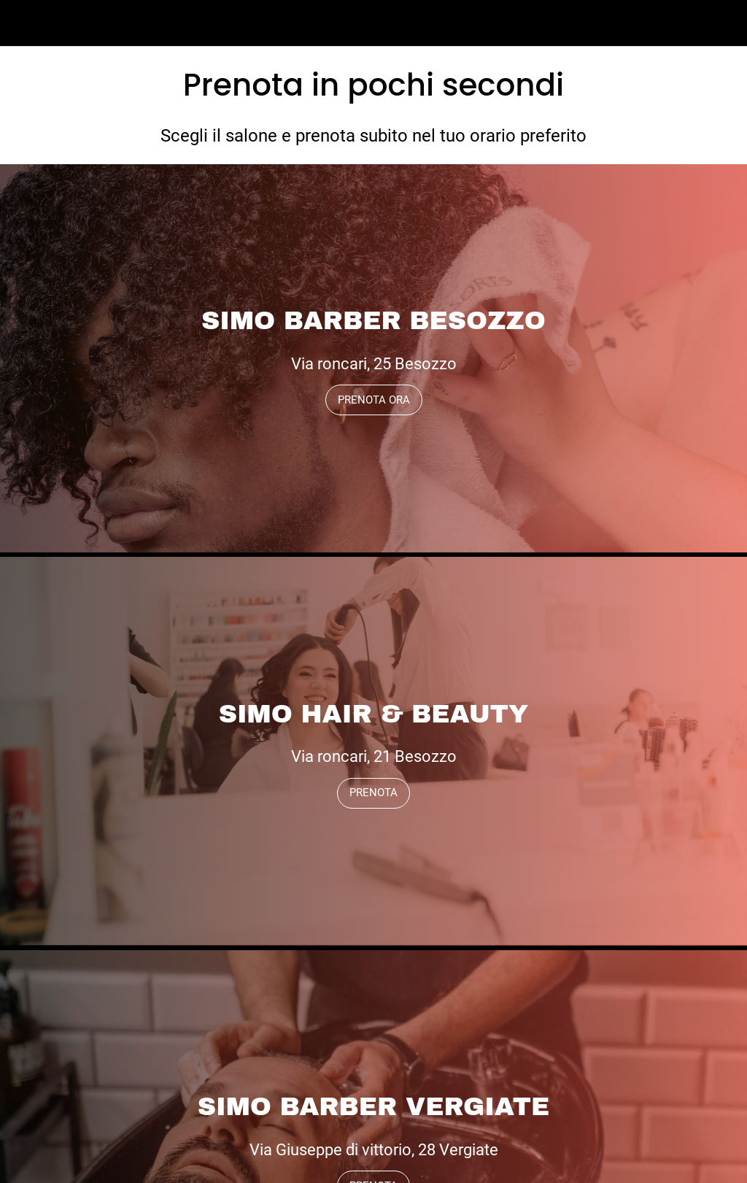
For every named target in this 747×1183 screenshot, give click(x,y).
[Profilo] (723, 23)
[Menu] (23, 23)
